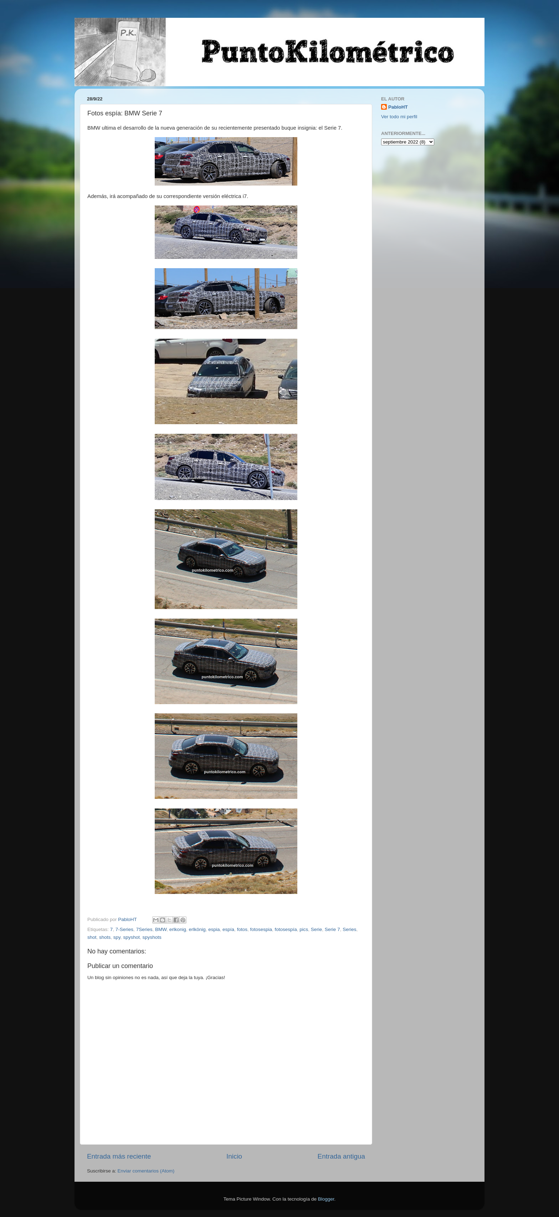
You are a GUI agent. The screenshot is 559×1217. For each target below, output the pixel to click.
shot (92, 937)
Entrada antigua (341, 1156)
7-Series (124, 929)
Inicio (234, 1156)
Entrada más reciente (119, 1156)
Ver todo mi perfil (399, 116)
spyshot (131, 937)
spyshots (151, 937)
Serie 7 (332, 929)
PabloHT (398, 107)
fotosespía (286, 929)
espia (214, 929)
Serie (316, 929)
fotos (242, 929)
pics (303, 929)
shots (105, 937)
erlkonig (177, 929)
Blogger (326, 1199)
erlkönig (197, 929)
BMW (160, 929)
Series (349, 929)
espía (228, 929)
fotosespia (261, 929)
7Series (144, 929)
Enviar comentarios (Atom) (146, 1171)
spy (116, 937)
